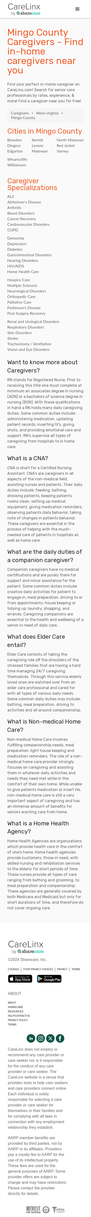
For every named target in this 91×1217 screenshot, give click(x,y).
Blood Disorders (21, 213)
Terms (12, 1024)
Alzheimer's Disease (24, 202)
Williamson (16, 164)
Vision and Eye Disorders (28, 349)
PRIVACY (62, 969)
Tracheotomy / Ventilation (29, 343)
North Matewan (70, 139)
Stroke (12, 338)
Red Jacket (65, 145)
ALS (10, 196)
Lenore (37, 145)
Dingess (14, 145)
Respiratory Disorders (25, 327)
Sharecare (15, 1007)
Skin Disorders (19, 332)
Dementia (15, 238)
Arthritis (14, 207)
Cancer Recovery (21, 218)
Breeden (14, 139)
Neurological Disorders (26, 291)
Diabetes (14, 249)
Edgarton (15, 151)
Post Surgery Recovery (26, 313)
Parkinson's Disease (24, 307)
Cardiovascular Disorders (28, 224)
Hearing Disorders (22, 260)
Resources (15, 1011)
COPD (12, 229)
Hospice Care (18, 279)
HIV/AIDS (15, 266)
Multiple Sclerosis (22, 285)
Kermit (37, 139)
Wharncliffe (17, 159)
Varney (62, 151)
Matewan (40, 151)
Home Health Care (23, 271)
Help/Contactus (19, 1016)
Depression (16, 243)
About (12, 1002)
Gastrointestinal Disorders (29, 254)
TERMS (76, 969)
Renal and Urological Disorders (33, 321)
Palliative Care (19, 302)
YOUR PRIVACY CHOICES (38, 969)
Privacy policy (18, 1020)
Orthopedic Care (21, 296)
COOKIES (13, 969)
